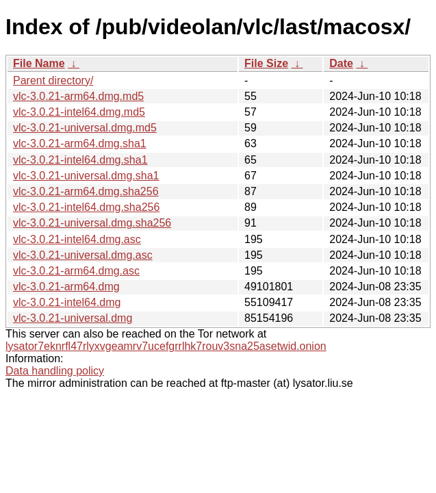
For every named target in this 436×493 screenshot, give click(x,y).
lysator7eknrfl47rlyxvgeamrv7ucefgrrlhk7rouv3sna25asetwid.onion (165, 346)
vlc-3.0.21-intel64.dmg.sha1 (80, 160)
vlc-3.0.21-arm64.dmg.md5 (78, 96)
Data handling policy (54, 371)
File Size (266, 63)
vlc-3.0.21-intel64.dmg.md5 (79, 112)
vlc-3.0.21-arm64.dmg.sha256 (86, 191)
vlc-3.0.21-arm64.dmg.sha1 (79, 143)
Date (341, 63)
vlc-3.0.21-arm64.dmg (66, 286)
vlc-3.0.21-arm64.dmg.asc (76, 271)
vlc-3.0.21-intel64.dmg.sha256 (86, 207)
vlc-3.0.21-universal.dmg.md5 (85, 128)
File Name (39, 63)
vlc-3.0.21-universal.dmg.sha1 (86, 175)
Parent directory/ (53, 80)
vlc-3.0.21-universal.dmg (72, 318)
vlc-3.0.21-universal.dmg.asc (83, 255)
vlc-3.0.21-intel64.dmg (66, 302)
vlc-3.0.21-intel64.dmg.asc (77, 239)
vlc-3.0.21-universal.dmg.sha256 (92, 223)
